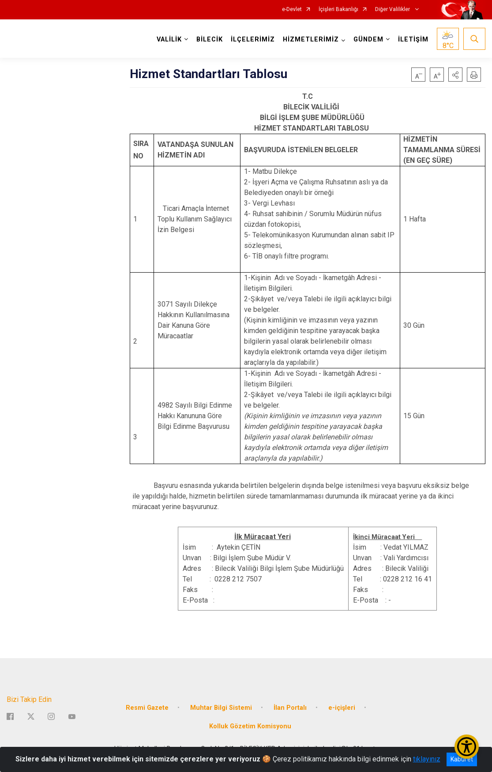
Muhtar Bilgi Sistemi (221, 708)
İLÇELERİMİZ (253, 39)
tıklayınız (426, 759)
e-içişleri (341, 708)
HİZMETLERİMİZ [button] (311, 39)
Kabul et (462, 759)
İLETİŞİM (413, 39)
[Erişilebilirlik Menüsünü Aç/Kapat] (466, 747)
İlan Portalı (290, 708)
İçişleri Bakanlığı (338, 9)
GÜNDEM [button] (368, 39)
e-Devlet (292, 9)
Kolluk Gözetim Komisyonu (250, 726)
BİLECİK (209, 39)
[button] (455, 74)
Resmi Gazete (147, 708)
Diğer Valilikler (393, 9)
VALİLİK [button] (169, 39)
